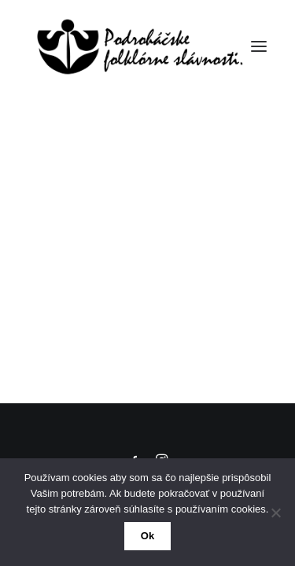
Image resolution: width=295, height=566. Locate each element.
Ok (147, 536)
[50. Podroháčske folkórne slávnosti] (136, 46)
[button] (259, 46)
